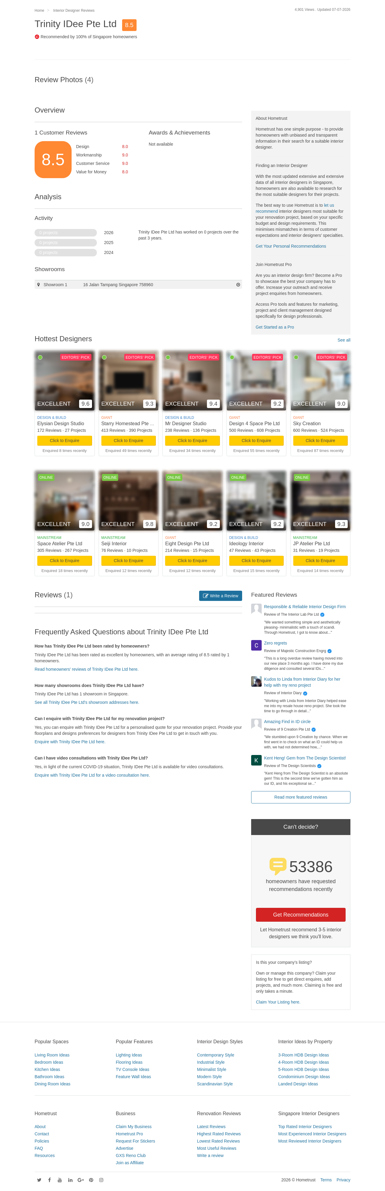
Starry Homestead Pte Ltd (129, 423)
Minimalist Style (211, 1069)
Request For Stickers (135, 1141)
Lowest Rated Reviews (218, 1141)
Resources (45, 1155)
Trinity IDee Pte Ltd (76, 23)
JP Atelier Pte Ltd (311, 543)
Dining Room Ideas (52, 1083)
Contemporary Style (215, 1055)
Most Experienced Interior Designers (312, 1133)
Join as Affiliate (130, 1162)
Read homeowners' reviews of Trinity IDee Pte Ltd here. (87, 669)
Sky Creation (307, 423)
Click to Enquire (64, 440)
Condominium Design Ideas (304, 1076)
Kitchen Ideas (47, 1069)
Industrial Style (211, 1062)
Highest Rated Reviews (219, 1133)
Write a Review (220, 595)
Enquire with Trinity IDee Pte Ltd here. (70, 741)
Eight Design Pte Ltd (187, 543)
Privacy (343, 1179)
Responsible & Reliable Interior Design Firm (305, 606)
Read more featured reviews (300, 797)
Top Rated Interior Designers (305, 1126)
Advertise (124, 1148)
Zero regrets (275, 643)
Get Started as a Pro (275, 327)
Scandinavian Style (215, 1083)
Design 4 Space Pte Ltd (254, 423)
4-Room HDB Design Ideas (303, 1062)
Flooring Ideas (129, 1062)
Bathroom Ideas (49, 1076)
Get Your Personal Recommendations (291, 246)
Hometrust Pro (129, 1133)
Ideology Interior (246, 543)
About (40, 1126)
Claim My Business (134, 1126)
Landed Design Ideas (298, 1083)
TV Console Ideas (132, 1069)
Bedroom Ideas (49, 1062)
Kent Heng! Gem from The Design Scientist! (305, 758)
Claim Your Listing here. (278, 1002)
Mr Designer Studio (185, 423)
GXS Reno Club (131, 1155)
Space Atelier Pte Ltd (59, 543)
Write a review (210, 1155)
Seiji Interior (114, 543)
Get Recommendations (300, 915)
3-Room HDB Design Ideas (303, 1055)
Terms (326, 1179)
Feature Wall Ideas (133, 1076)
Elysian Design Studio (60, 423)
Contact (42, 1133)
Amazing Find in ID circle (287, 721)
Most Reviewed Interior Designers (309, 1141)
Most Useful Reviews (216, 1148)
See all (343, 340)
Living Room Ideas (52, 1055)
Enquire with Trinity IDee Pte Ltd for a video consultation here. (92, 775)
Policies (42, 1141)
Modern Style (209, 1076)
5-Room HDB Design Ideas (303, 1069)
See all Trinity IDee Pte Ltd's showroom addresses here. (87, 702)
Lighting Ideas (129, 1055)
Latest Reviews (211, 1126)
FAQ (39, 1148)
